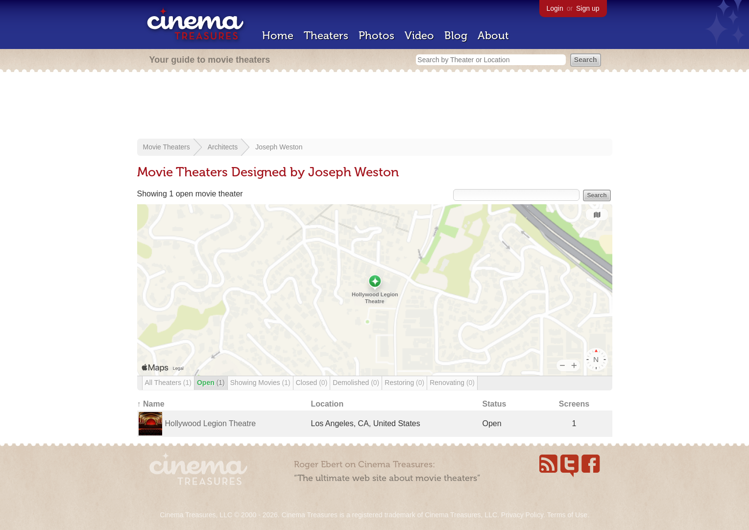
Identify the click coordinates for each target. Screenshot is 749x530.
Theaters (326, 35)
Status (495, 404)
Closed (312, 382)
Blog (455, 35)
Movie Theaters (166, 147)
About (493, 35)
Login (555, 8)
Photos (376, 35)
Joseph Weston (278, 147)
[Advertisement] (374, 106)
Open (211, 382)
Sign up (587, 8)
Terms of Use (567, 515)
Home (277, 35)
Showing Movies (260, 382)
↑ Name (151, 404)
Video (419, 35)
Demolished (356, 382)
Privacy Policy (522, 515)
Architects (223, 147)
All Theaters (168, 382)
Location (327, 404)
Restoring (404, 382)
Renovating (452, 382)
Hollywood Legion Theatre (210, 423)
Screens (574, 404)
